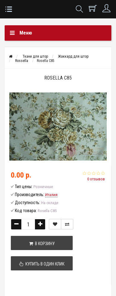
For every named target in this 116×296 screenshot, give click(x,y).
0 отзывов (96, 179)
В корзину (42, 243)
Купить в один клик (41, 263)
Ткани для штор (35, 56)
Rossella (21, 61)
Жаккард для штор (73, 56)
